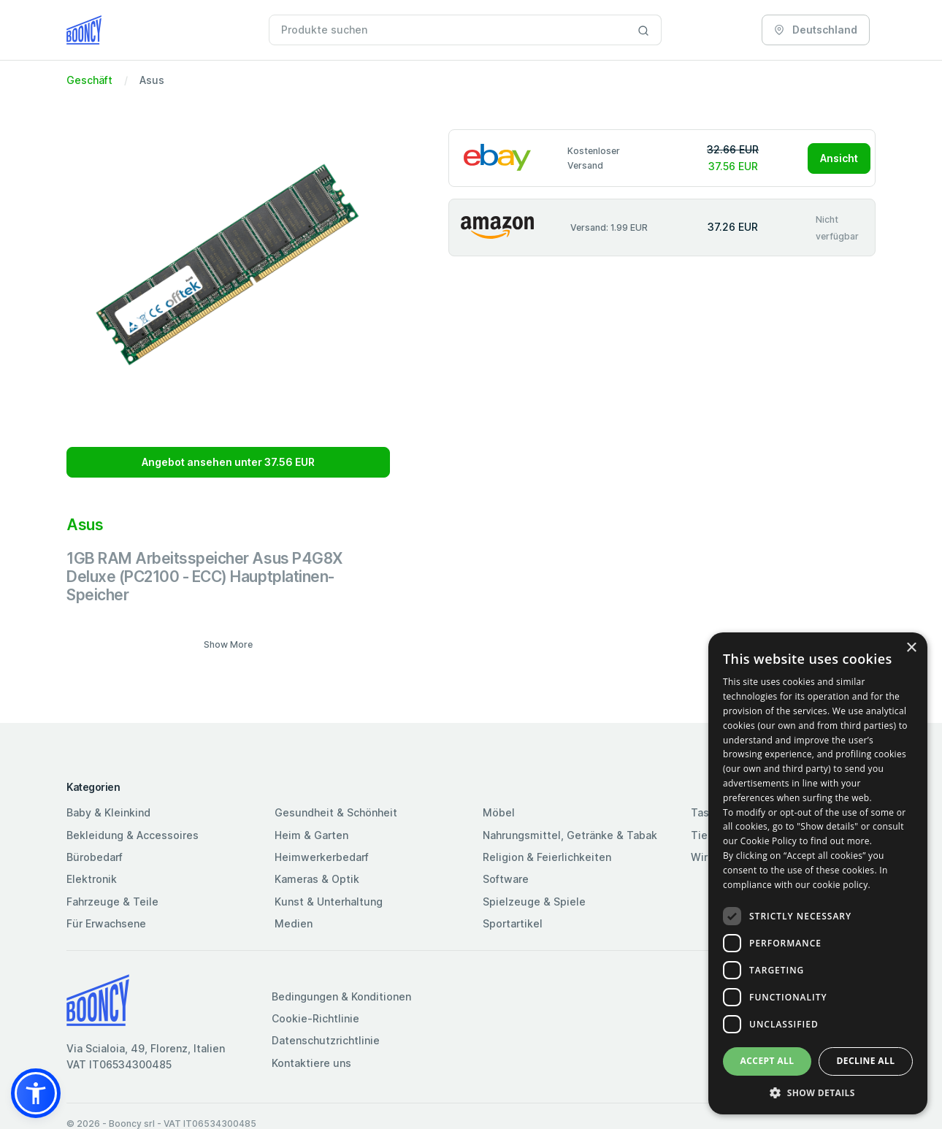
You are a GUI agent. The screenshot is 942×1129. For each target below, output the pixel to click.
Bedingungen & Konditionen (341, 996)
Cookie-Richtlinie (315, 1018)
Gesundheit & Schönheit (336, 812)
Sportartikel (513, 923)
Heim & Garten (311, 835)
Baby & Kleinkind (108, 812)
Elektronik (91, 879)
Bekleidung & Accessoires (132, 835)
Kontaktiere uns (311, 1063)
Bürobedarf (94, 857)
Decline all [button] (866, 1061)
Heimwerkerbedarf (322, 857)
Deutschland (815, 29)
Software (506, 879)
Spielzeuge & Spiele (534, 901)
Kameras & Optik (317, 879)
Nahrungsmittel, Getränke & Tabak (570, 835)
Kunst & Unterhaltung (329, 901)
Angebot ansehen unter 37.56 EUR (228, 462)
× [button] (910, 648)
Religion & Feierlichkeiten (547, 857)
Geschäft (89, 80)
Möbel (499, 812)
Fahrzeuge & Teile (112, 901)
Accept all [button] (767, 1061)
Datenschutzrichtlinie (326, 1040)
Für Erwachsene (106, 923)
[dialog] (817, 873)
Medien (294, 923)
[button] (36, 1093)
